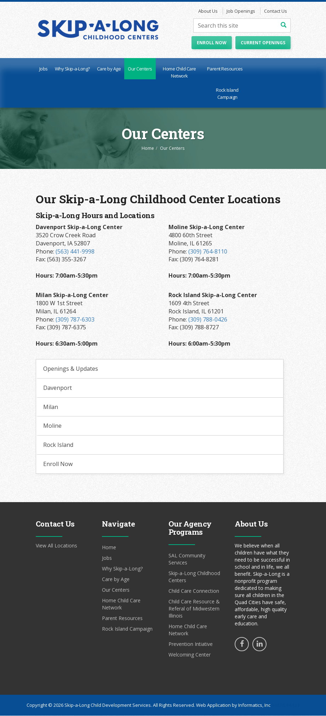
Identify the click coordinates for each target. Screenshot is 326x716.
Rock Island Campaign (227, 94)
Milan (50, 407)
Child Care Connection (193, 591)
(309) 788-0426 (207, 320)
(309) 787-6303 (75, 320)
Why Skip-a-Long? (72, 69)
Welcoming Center (189, 655)
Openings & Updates (70, 369)
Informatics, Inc (254, 705)
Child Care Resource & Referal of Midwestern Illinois (194, 608)
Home (148, 149)
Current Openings (263, 43)
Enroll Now (212, 43)
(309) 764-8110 (207, 252)
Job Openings (241, 11)
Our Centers (140, 69)
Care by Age (109, 69)
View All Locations (56, 545)
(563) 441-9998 (75, 252)
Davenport (57, 388)
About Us (208, 11)
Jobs (43, 69)
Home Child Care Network (179, 72)
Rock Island (58, 445)
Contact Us (275, 11)
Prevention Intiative (190, 644)
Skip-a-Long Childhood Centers (194, 577)
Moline (52, 426)
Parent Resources (225, 69)
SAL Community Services (186, 559)
